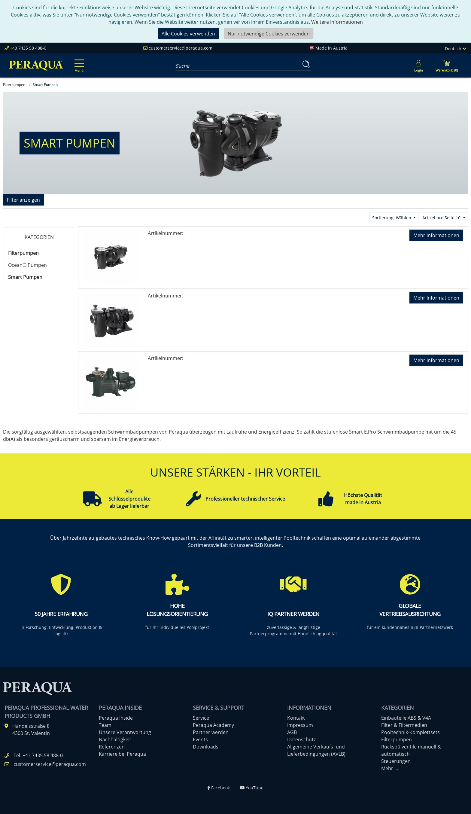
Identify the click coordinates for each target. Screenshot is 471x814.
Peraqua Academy (213, 725)
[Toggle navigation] (78, 61)
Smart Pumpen (25, 277)
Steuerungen (396, 761)
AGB (292, 732)
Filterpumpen (23, 253)
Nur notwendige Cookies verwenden (269, 33)
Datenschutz (301, 739)
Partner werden (211, 732)
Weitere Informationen (337, 22)
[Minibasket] (446, 65)
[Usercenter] (418, 65)
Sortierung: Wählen (392, 218)
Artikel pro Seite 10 (442, 218)
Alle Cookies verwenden (188, 33)
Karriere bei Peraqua (122, 754)
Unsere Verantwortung (125, 732)
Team (105, 725)
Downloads (205, 746)
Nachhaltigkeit (115, 739)
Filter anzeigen (23, 200)
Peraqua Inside (116, 718)
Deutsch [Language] (455, 48)
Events (200, 739)
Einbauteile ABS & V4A (406, 718)
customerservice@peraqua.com (180, 48)
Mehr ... (389, 768)
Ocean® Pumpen (27, 265)
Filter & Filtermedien (404, 725)
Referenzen (112, 746)
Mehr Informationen (436, 235)
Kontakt (296, 718)
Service (201, 718)
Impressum (300, 725)
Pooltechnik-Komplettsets (410, 732)
